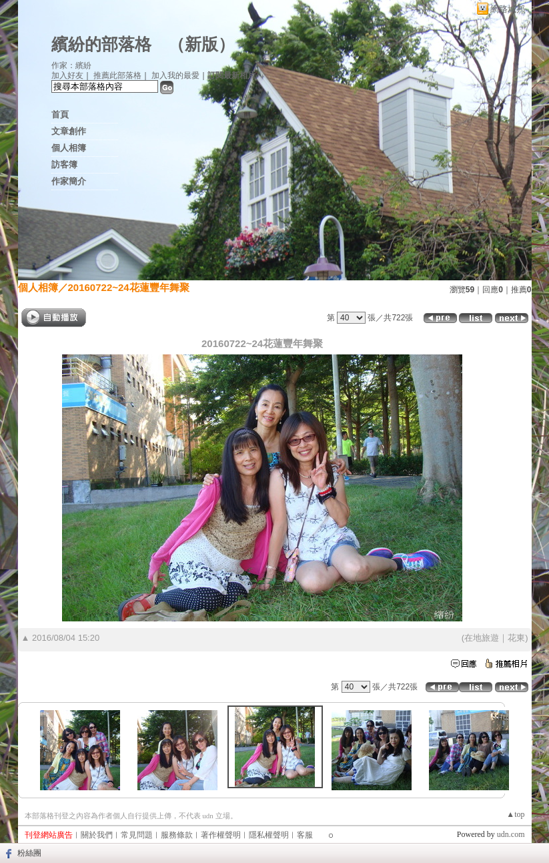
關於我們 (97, 835)
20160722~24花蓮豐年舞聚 (128, 287)
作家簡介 (68, 181)
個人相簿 (68, 148)
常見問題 (137, 835)
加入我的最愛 (175, 75)
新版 (201, 44)
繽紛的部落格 (101, 44)
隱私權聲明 (269, 835)
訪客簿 (64, 165)
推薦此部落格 (117, 75)
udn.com (511, 834)
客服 (305, 835)
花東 (516, 638)
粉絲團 (29, 853)
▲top (515, 814)
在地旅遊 (481, 638)
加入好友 (67, 75)
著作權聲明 (221, 835)
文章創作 (68, 131)
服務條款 (177, 835)
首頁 (60, 114)
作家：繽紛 (71, 65)
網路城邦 (507, 9)
